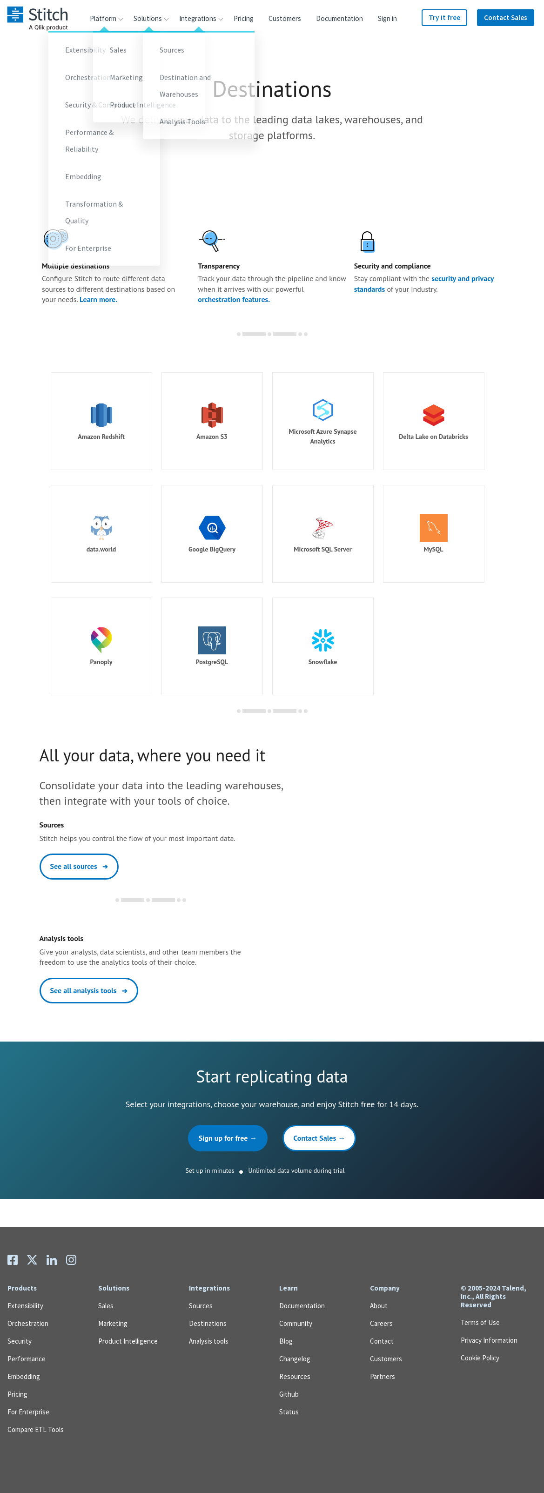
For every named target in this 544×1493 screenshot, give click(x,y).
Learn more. (98, 299)
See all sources (79, 866)
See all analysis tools (89, 990)
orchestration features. (234, 299)
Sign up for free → (228, 1138)
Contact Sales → (319, 1138)
